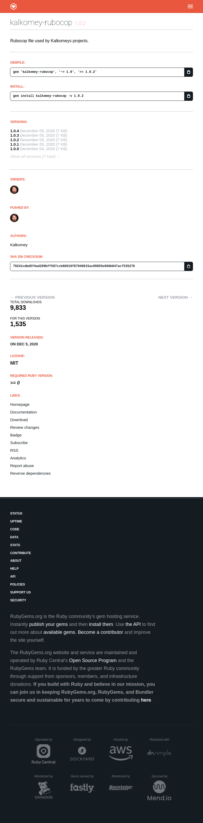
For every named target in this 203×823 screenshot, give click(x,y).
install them (101, 624)
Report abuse (22, 465)
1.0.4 (14, 131)
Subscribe (19, 442)
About (15, 561)
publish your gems (48, 624)
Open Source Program (93, 660)
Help (14, 568)
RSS (14, 450)
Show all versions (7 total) (33, 156)
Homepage (19, 404)
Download (19, 419)
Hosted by (123, 739)
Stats (15, 545)
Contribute (20, 553)
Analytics (18, 458)
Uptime (16, 521)
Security (18, 600)
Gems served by (82, 776)
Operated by (45, 741)
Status (16, 513)
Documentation (23, 412)
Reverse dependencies (30, 473)
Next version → (175, 297)
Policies (17, 584)
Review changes (24, 427)
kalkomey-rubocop (41, 22)
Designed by (83, 739)
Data (14, 537)
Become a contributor (100, 632)
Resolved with (160, 739)
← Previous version (32, 297)
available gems (59, 632)
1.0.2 (14, 139)
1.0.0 (14, 148)
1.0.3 (14, 135)
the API (133, 624)
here (146, 700)
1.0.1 (14, 144)
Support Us (20, 592)
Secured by (161, 776)
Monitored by (45, 776)
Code (14, 529)
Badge (15, 435)
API (12, 576)
